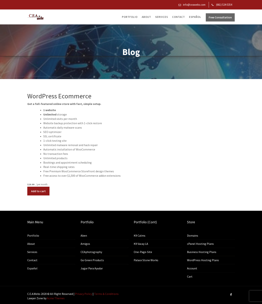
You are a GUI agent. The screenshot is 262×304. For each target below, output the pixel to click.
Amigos (85, 244)
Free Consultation (220, 17)
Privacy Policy (83, 294)
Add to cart (38, 191)
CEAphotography (91, 252)
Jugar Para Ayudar (92, 268)
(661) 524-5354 (224, 4)
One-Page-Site (143, 252)
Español (195, 17)
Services (161, 17)
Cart (190, 276)
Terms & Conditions (106, 294)
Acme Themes (56, 298)
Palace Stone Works (146, 260)
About (146, 17)
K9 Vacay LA (141, 244)
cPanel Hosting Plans (200, 244)
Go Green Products (92, 260)
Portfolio (130, 17)
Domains (192, 236)
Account (192, 268)
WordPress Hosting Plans (203, 260)
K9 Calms (140, 236)
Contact (178, 17)
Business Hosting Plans (201, 252)
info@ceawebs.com (194, 4)
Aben (84, 236)
